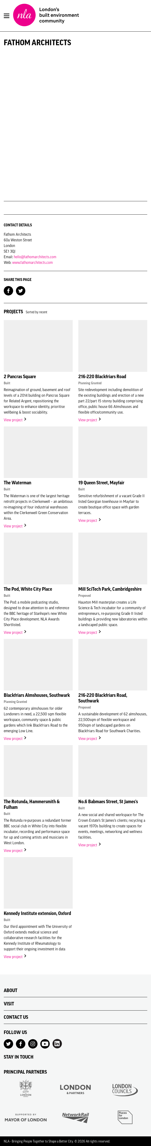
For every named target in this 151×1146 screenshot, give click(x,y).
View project (15, 420)
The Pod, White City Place (28, 589)
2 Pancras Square (20, 376)
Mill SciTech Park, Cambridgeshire (110, 589)
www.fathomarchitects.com (32, 262)
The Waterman (17, 482)
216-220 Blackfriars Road (102, 376)
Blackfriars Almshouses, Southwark (37, 695)
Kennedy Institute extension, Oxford (37, 913)
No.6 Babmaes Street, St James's (108, 801)
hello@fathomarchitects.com (35, 257)
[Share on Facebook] (8, 290)
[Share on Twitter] (20, 290)
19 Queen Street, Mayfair (101, 482)
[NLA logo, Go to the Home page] (46, 16)
